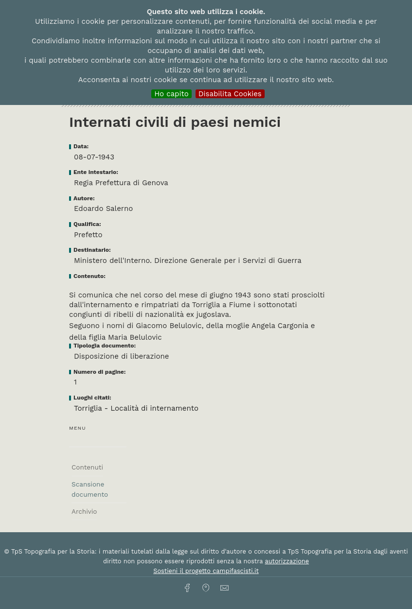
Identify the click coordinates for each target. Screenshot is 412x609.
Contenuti (87, 467)
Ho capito (171, 93)
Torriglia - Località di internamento (136, 408)
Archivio (84, 511)
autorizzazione (287, 561)
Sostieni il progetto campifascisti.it (205, 570)
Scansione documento (90, 489)
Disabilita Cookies (230, 93)
